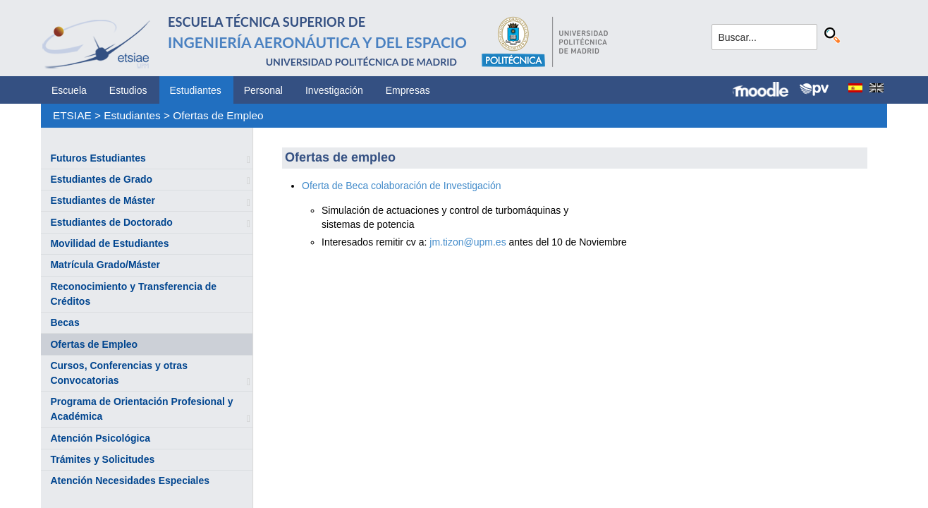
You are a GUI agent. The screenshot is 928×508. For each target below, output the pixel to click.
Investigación (334, 90)
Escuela (69, 90)
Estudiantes (195, 90)
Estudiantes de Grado (101, 179)
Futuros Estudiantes (97, 158)
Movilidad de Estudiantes (109, 243)
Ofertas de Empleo (218, 115)
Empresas (408, 90)
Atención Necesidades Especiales (129, 480)
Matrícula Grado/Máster (105, 264)
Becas (64, 322)
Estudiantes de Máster (102, 200)
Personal (263, 90)
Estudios (128, 90)
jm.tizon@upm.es (467, 242)
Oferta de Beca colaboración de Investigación (402, 185)
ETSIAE (72, 115)
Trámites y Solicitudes (102, 459)
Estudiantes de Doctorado (111, 222)
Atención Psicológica (100, 438)
